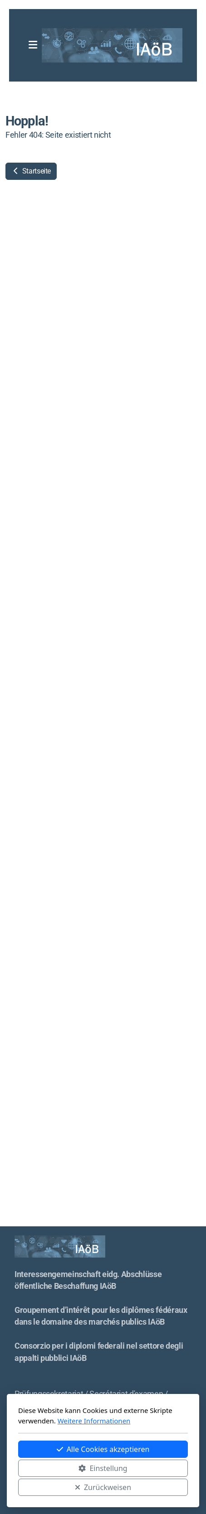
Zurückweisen (103, 1487)
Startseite (31, 171)
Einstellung (102, 1468)
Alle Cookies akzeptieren (103, 1449)
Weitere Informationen (94, 1420)
